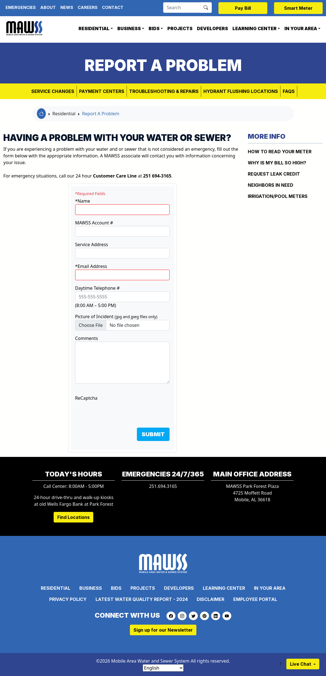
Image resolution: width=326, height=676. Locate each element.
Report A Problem (100, 114)
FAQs (289, 91)
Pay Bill (243, 8)
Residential (94, 28)
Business (129, 28)
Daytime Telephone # (97, 288)
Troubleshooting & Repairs (164, 91)
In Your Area (300, 28)
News (66, 7)
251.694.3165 (163, 486)
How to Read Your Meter (279, 151)
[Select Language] (163, 668)
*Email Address (91, 266)
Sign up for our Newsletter (163, 630)
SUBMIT (153, 434)
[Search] (181, 7)
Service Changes (52, 91)
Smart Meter (298, 8)
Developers (212, 28)
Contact (112, 7)
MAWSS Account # (94, 223)
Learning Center (254, 28)
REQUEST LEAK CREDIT (274, 174)
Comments (86, 338)
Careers (87, 7)
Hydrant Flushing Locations (240, 91)
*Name (82, 201)
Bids (154, 28)
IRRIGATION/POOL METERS (278, 196)
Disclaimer (210, 599)
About (48, 7)
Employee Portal (255, 599)
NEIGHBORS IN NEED (270, 185)
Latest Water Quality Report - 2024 (142, 599)
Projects (179, 28)
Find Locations (73, 517)
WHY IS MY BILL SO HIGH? (277, 163)
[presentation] (117, 412)
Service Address (91, 244)
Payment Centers (101, 91)
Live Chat (301, 664)
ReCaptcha (86, 398)
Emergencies (21, 7)
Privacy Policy (68, 599)
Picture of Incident (116, 316)
